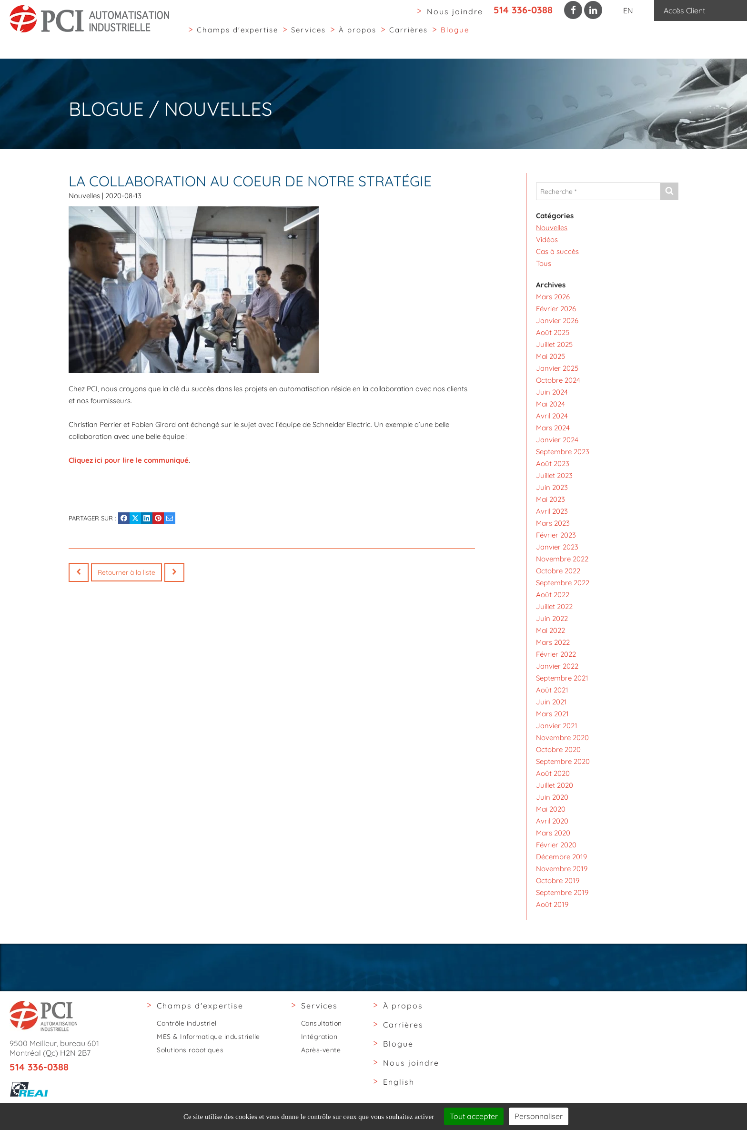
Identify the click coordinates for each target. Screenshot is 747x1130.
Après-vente (321, 1050)
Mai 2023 (550, 499)
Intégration (319, 1036)
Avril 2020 (552, 820)
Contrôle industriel (187, 1023)
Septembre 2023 (562, 451)
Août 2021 (552, 689)
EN (628, 10)
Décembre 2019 (561, 856)
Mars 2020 (553, 832)
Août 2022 (552, 594)
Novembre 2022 (562, 558)
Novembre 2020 (562, 737)
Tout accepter (474, 1116)
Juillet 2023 (554, 475)
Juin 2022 (552, 618)
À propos (357, 37)
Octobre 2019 (557, 880)
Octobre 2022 (558, 570)
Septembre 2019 (562, 892)
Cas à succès (557, 251)
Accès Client (684, 10)
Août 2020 (553, 773)
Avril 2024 (552, 415)
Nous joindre (455, 11)
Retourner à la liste (126, 572)
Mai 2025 (550, 356)
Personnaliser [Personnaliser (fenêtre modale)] (539, 1116)
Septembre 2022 (562, 582)
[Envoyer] (669, 191)
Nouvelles (84, 195)
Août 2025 (552, 332)
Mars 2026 (553, 296)
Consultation (321, 1023)
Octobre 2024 (558, 380)
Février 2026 (556, 308)
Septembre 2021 (562, 677)
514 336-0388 (523, 10)
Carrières (408, 37)
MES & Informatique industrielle (208, 1036)
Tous (543, 263)
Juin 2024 (552, 392)
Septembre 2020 (563, 761)
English (398, 1082)
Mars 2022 (553, 642)
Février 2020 (556, 844)
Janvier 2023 (557, 546)
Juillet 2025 (554, 344)
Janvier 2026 (557, 320)
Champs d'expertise (237, 37)
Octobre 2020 (558, 749)
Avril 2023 (552, 511)
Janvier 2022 (557, 666)
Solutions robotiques (190, 1050)
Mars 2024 (553, 427)
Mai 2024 (550, 403)
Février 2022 (556, 654)
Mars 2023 (553, 523)
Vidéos (547, 239)
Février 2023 (556, 535)
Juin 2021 (551, 701)
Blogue (455, 37)
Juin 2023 (552, 487)
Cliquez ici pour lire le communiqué (129, 460)
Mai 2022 (550, 630)
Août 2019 (552, 904)
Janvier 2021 (556, 725)
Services (308, 37)
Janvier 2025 (557, 368)
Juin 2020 (552, 797)
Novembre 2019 (561, 868)
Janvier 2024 (557, 439)
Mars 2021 (552, 713)
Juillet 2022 (554, 606)
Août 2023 (552, 463)
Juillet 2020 (554, 785)
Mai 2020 (550, 809)
